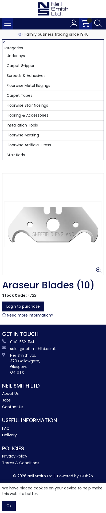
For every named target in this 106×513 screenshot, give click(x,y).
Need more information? (27, 315)
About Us (10, 393)
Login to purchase (23, 306)
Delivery (9, 435)
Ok (8, 505)
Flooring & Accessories (27, 115)
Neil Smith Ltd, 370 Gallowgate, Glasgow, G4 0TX (21, 364)
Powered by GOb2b (75, 476)
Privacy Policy (14, 456)
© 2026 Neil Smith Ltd (33, 476)
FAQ (6, 428)
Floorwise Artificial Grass (29, 145)
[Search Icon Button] (98, 23)
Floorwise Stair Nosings (27, 105)
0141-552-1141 (18, 342)
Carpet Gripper (20, 65)
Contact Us (12, 407)
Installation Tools (22, 125)
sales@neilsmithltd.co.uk (29, 348)
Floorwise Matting (23, 135)
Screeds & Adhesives (26, 75)
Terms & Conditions (20, 463)
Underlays (16, 55)
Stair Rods (16, 155)
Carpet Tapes (19, 95)
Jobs (6, 400)
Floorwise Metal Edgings (28, 85)
